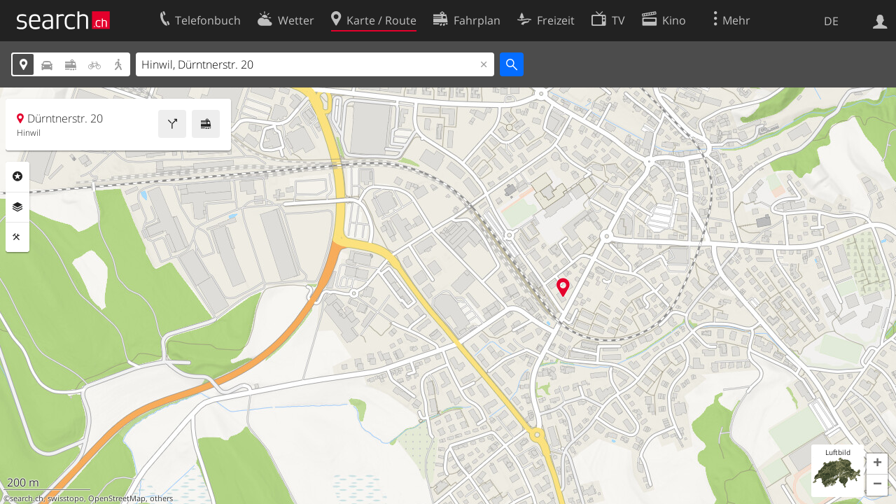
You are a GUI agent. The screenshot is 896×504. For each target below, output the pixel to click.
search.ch (26, 498)
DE (831, 21)
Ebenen (17, 207)
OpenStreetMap (117, 498)
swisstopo (66, 498)
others (161, 498)
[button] (877, 464)
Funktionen (17, 237)
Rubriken (17, 176)
